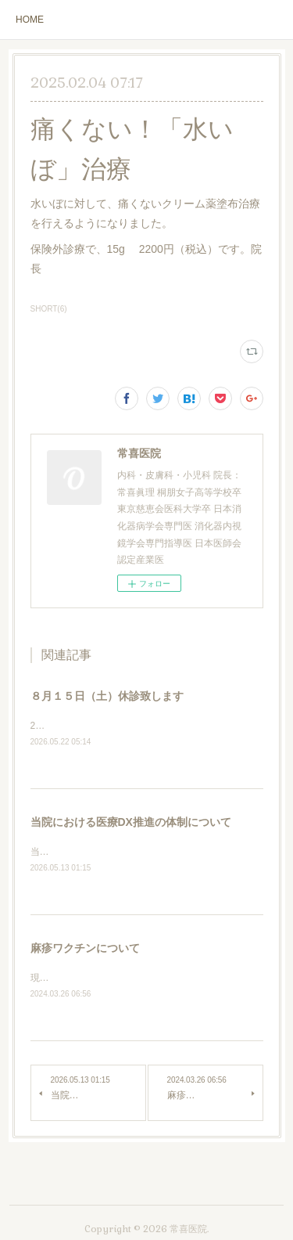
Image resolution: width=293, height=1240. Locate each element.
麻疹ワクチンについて (85, 949)
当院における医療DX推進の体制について (130, 822)
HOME (30, 19)
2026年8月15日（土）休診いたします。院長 (123, 725)
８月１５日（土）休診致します (107, 696)
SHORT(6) (48, 309)
